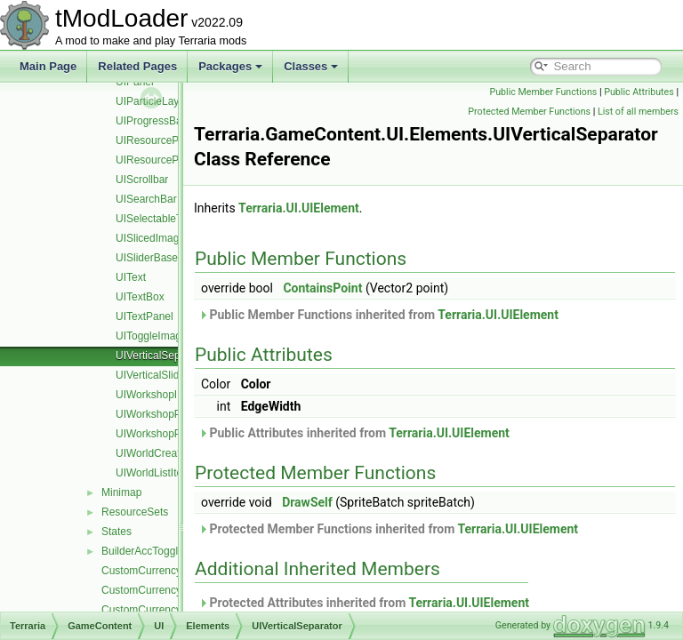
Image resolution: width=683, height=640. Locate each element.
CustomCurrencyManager (162, 570)
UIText (131, 277)
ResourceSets (134, 512)
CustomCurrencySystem (159, 610)
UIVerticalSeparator (162, 355)
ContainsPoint (366, 288)
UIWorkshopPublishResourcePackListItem (216, 414)
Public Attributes (639, 92)
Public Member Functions (544, 92)
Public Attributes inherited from (398, 433)
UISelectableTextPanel (169, 218)
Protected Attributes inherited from (408, 603)
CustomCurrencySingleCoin (167, 590)
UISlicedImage (150, 238)
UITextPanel (144, 316)
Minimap (121, 492)
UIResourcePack (156, 140)
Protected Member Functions (529, 111)
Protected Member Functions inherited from (433, 529)
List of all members (638, 111)
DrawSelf (351, 502)
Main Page (48, 66)
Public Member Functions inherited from (423, 315)
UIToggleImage (152, 336)
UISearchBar (146, 199)
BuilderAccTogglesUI (150, 551)
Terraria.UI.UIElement (343, 208)
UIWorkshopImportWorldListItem (192, 394)
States (116, 531)
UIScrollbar (142, 179)
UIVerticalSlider (152, 375)
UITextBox (140, 297)
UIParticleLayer (152, 101)
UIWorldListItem (153, 473)
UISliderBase (147, 258)
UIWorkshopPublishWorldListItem (195, 434)
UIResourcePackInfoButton (180, 160)
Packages (230, 66)
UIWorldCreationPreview (174, 453)
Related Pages (137, 66)
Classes (311, 66)
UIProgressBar (151, 121)
